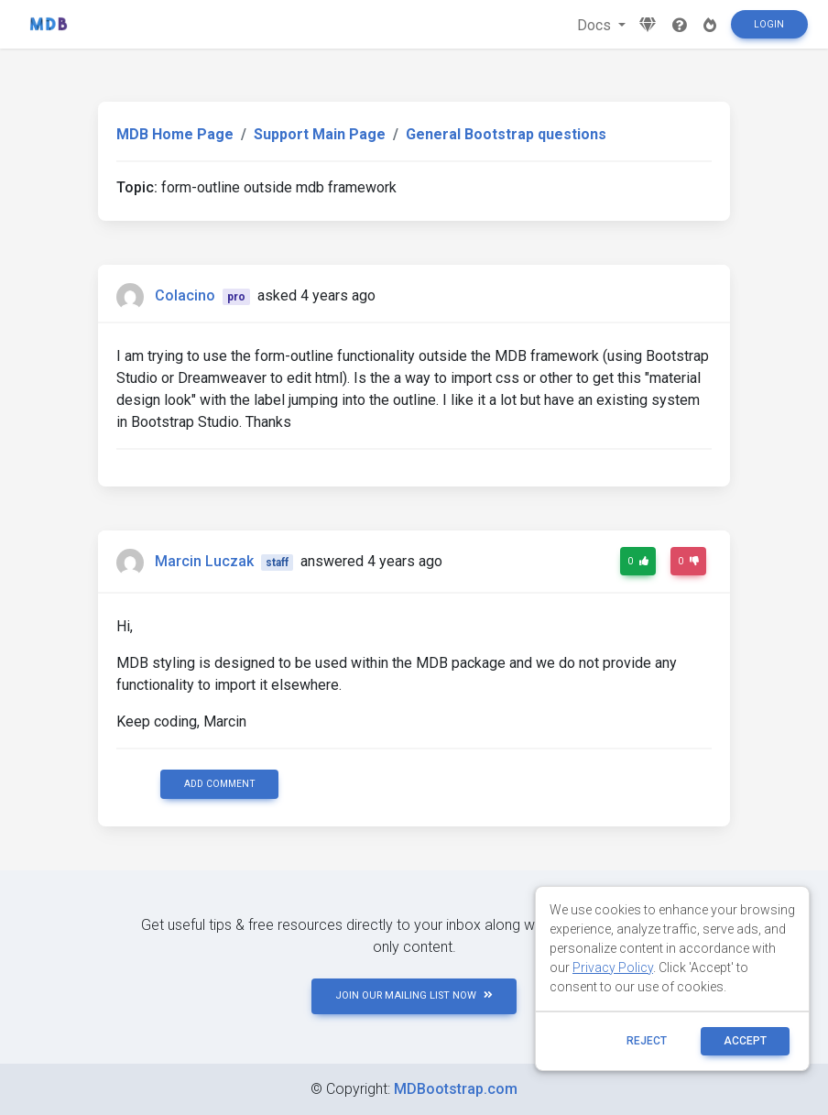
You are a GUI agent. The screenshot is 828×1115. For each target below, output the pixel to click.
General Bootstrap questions (506, 134)
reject (646, 1040)
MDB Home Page (175, 134)
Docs (596, 25)
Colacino (185, 295)
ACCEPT (745, 1040)
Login (769, 24)
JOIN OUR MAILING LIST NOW (414, 995)
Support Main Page (320, 134)
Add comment (220, 784)
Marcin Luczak (204, 561)
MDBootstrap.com (456, 1089)
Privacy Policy (612, 967)
